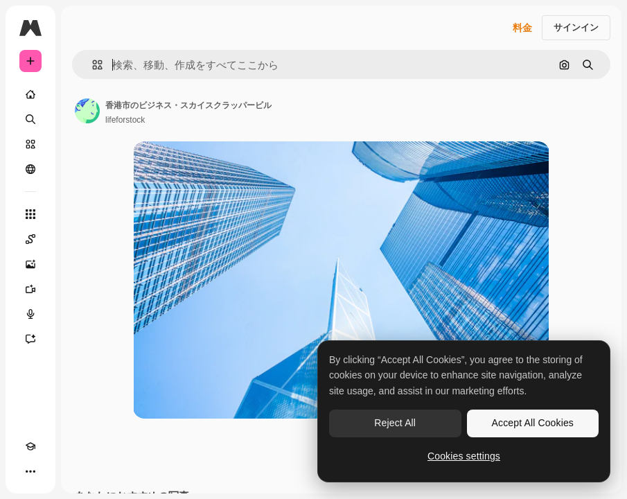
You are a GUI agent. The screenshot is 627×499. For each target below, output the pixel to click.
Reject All (395, 422)
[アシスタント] (30, 339)
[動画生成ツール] (30, 289)
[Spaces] (30, 239)
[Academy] (30, 446)
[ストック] (30, 144)
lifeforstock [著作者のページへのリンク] (125, 120)
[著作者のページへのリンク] (87, 110)
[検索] (30, 119)
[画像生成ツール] (30, 264)
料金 (522, 27)
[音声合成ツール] (30, 314)
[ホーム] (30, 94)
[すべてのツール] (30, 214)
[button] (92, 65)
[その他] (30, 471)
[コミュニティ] (30, 169)
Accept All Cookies (533, 422)
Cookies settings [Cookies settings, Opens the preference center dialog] (463, 456)
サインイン (576, 27)
